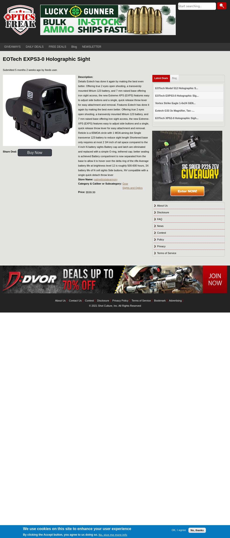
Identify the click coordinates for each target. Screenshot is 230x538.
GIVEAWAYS (12, 46)
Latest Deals (161, 78)
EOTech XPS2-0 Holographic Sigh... (176, 118)
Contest (161, 232)
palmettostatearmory (105, 179)
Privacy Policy (120, 300)
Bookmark (160, 300)
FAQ (159, 219)
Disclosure (163, 212)
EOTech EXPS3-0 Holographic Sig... (177, 95)
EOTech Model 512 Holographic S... (176, 88)
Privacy (161, 246)
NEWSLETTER (91, 46)
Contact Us (75, 300)
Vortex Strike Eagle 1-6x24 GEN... (175, 103)
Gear (125, 183)
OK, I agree (179, 530)
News (160, 226)
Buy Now (34, 153)
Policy (160, 239)
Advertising (175, 300)
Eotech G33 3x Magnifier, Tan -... (174, 110)
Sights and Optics (132, 187)
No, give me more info (113, 534)
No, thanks (197, 530)
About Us (162, 205)
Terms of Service (166, 253)
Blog (74, 46)
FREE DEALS (57, 46)
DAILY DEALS (34, 46)
